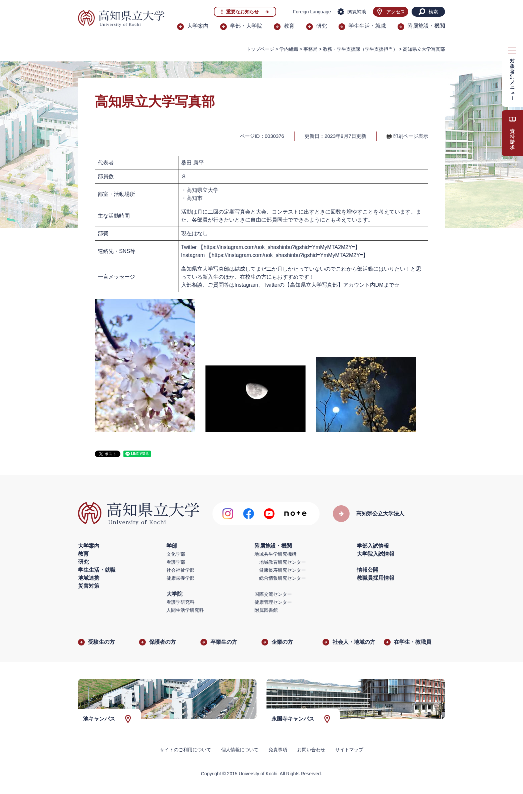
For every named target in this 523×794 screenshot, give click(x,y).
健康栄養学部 (180, 578)
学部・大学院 (246, 26)
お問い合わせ (311, 749)
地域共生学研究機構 (275, 554)
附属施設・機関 (426, 26)
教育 (289, 26)
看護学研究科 (180, 602)
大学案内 (197, 26)
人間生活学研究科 (185, 610)
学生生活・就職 (367, 26)
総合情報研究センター (282, 578)
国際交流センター (273, 594)
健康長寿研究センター (282, 570)
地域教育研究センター (282, 562)
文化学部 (175, 554)
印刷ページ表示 (410, 136)
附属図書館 (266, 610)
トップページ (260, 49)
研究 (321, 26)
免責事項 (278, 749)
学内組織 (289, 49)
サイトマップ (349, 749)
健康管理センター (273, 602)
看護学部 (175, 562)
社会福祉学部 (180, 570)
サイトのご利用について (185, 749)
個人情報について (239, 749)
